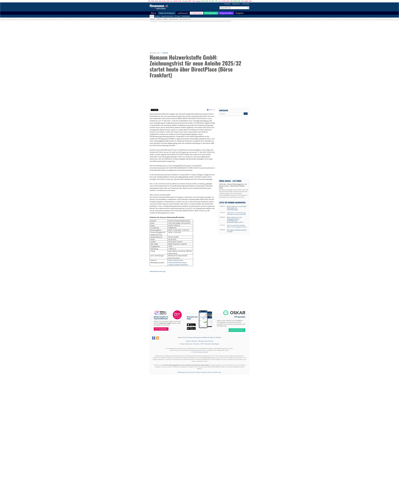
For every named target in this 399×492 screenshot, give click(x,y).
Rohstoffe (214, 372)
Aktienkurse (204, 372)
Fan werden (245, 4)
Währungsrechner (182, 372)
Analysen (157, 16)
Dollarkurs (198, 372)
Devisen (193, 372)
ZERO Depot (197, 13)
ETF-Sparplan (211, 13)
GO (246, 114)
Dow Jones (198, 337)
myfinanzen (183, 13)
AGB (202, 344)
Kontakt (188, 341)
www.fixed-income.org (157, 271)
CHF (231, 1)
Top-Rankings (185, 16)
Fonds (219, 372)
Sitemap (182, 344)
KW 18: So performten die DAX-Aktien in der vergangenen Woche (237, 226)
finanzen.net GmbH (203, 352)
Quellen (165, 19)
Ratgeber (240, 13)
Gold (242, 1)
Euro (219, 1)
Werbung (200, 341)
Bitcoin (210, 372)
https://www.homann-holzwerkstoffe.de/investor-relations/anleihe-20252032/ (178, 262)
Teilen (210, 110)
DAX (160, 1)
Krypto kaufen (226, 13)
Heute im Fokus (173, 19)
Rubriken (159, 19)
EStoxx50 (184, 1)
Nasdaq (198, 1)
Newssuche (223, 110)
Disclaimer (197, 344)
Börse (153, 13)
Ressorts (152, 19)
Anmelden (227, 4)
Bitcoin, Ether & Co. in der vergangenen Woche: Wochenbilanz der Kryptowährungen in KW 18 (235, 219)
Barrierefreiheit (208, 341)
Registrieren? (236, 4)
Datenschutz (189, 344)
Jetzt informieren (161, 329)
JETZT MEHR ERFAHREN (236, 330)
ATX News (177, 16)
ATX (149, 1)
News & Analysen (167, 13)
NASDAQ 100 (205, 337)
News (152, 16)
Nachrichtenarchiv (184, 19)
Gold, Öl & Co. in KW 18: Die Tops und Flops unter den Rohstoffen (236, 213)
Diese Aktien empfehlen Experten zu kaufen (237, 230)
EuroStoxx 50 (191, 337)
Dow (171, 1)
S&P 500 (218, 337)
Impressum (194, 341)
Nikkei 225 (213, 337)
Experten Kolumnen (167, 16)
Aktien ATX (181, 337)
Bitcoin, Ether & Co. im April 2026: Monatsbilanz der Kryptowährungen (236, 208)
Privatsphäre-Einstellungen (211, 344)
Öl (209, 1)
